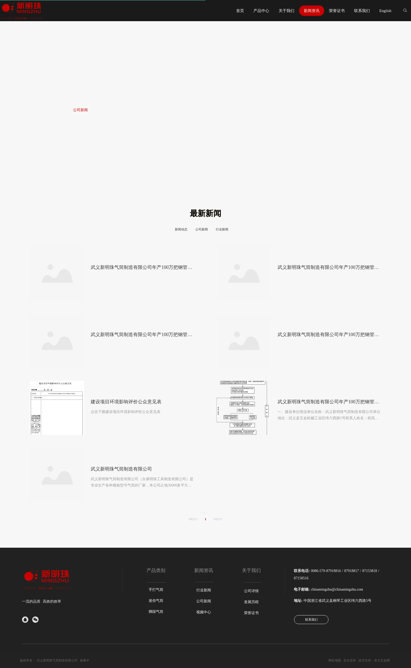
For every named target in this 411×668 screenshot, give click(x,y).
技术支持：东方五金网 (374, 660)
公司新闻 (80, 110)
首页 (43, 110)
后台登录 (349, 660)
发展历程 (251, 602)
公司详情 (251, 591)
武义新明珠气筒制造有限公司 (57, 660)
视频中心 (203, 612)
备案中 (84, 660)
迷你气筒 (156, 601)
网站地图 (334, 660)
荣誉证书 (251, 613)
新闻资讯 (59, 110)
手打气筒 (156, 590)
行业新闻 (203, 590)
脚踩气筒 (156, 612)
